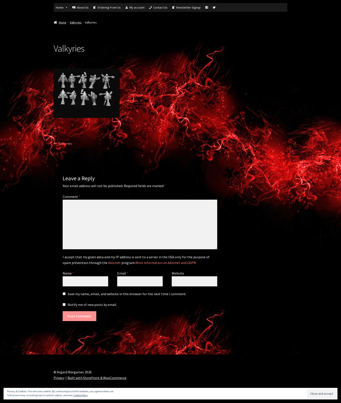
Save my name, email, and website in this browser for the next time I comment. (127, 294)
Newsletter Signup (188, 7)
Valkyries (76, 22)
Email (122, 273)
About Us (83, 7)
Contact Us (160, 7)
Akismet (114, 262)
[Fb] (206, 7)
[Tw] (214, 7)
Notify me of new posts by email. (92, 304)
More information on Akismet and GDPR (165, 262)
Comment (71, 196)
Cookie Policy (80, 395)
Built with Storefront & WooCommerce (96, 378)
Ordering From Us (109, 7)
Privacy (59, 378)
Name (68, 273)
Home (62, 7)
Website (178, 273)
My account (136, 7)
